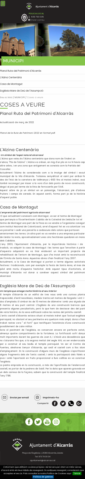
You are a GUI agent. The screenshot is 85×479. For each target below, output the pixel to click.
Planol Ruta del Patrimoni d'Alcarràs (36, 113)
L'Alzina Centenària (19, 149)
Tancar (77, 473)
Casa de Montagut (19, 207)
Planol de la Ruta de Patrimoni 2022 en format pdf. (28, 132)
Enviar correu (37, 20)
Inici (10, 97)
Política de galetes (43, 476)
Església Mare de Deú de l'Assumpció (37, 286)
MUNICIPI (20, 97)
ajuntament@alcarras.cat (42, 460)
